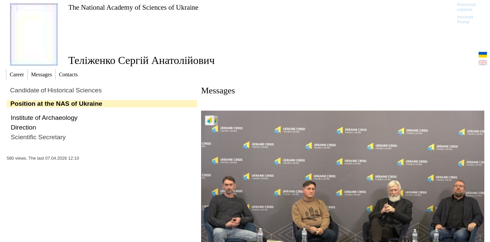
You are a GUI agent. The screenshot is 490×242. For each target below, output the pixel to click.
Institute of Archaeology (44, 117)
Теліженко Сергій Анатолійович (141, 60)
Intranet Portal (465, 19)
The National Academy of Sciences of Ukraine (133, 7)
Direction (23, 127)
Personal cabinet (466, 7)
